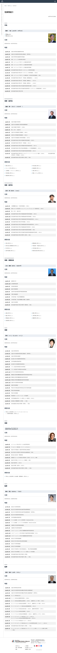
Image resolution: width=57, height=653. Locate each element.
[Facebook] (41, 646)
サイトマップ (43, 642)
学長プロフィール (9, 35)
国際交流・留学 (28, 649)
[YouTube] (37, 646)
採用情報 (39, 642)
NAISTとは (10, 5)
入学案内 (26, 645)
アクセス (36, 642)
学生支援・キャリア (28, 647)
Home (6, 5)
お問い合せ (32, 642)
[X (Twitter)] (34, 646)
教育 (16, 649)
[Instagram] (39, 646)
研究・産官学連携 (19, 647)
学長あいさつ (8, 34)
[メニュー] (55, 1)
